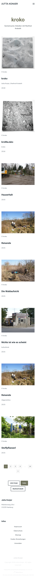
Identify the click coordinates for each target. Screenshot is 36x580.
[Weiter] (18, 471)
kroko (24, 483)
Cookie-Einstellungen (18, 539)
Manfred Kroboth (18, 489)
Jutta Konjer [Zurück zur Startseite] (9, 3)
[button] (34, 4)
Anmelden (18, 543)
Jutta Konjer (14, 483)
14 (30, 466)
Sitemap (18, 535)
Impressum (18, 527)
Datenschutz (18, 531)
